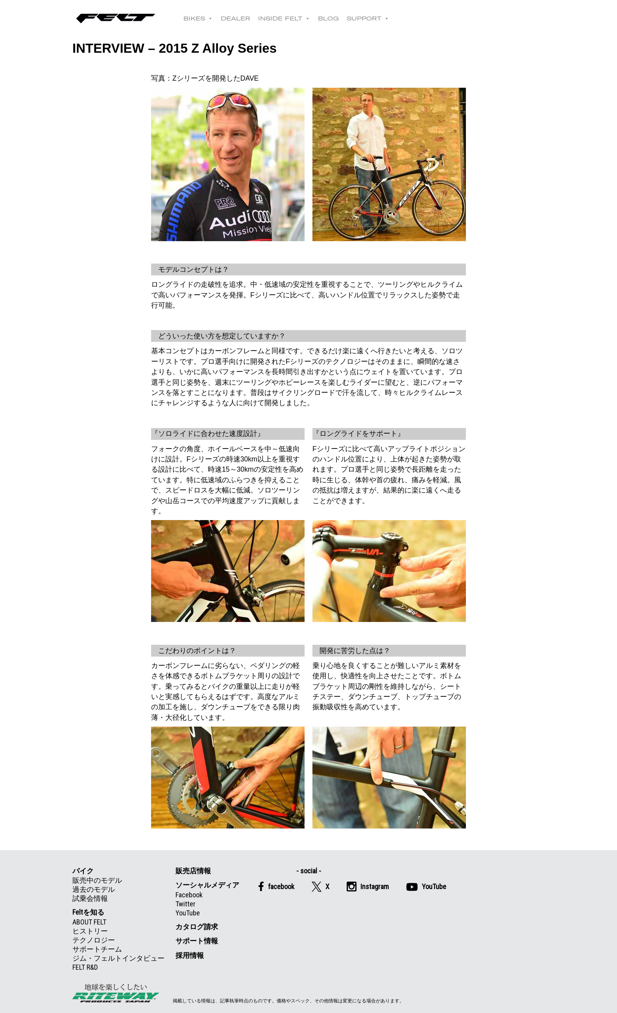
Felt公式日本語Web (115, 18)
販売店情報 (193, 871)
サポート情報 (196, 941)
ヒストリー (90, 931)
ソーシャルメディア (207, 885)
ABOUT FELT (89, 922)
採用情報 (189, 955)
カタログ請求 (196, 927)
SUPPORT (368, 18)
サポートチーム (97, 949)
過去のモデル (93, 889)
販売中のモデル (97, 880)
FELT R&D (85, 967)
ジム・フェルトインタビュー (118, 958)
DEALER (235, 18)
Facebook (189, 895)
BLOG (328, 18)
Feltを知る (88, 912)
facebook (276, 886)
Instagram (368, 886)
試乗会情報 (90, 898)
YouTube (187, 913)
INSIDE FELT (284, 18)
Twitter (185, 904)
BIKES (198, 18)
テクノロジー (93, 940)
